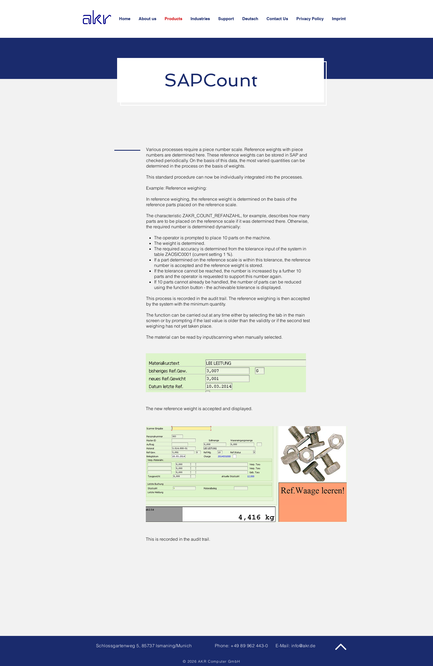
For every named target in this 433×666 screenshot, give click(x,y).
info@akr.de (303, 645)
